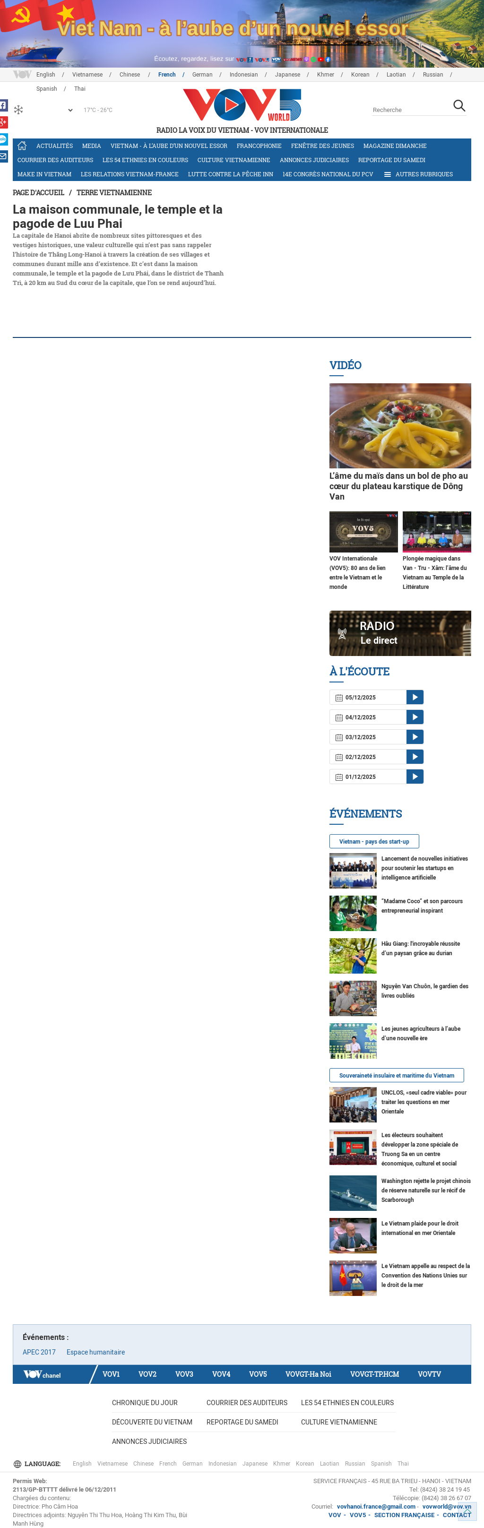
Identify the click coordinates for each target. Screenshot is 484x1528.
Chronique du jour (145, 1403)
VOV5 (258, 1374)
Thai (403, 1463)
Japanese (287, 74)
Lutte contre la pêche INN (230, 174)
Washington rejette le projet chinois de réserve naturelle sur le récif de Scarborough (426, 1190)
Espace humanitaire (96, 1352)
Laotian (396, 74)
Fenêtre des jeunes (322, 145)
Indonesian (244, 74)
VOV (334, 1515)
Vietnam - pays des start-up (374, 841)
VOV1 (111, 1374)
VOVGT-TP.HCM (374, 1374)
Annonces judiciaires (314, 160)
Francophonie (259, 145)
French (167, 74)
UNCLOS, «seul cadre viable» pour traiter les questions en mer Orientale (424, 1102)
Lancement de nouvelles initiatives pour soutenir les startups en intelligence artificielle (424, 868)
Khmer (325, 74)
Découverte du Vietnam (152, 1422)
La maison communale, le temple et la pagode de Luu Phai (118, 216)
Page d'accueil (38, 192)
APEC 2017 (39, 1352)
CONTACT (457, 1515)
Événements (365, 813)
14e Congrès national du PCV (328, 174)
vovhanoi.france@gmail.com (375, 1506)
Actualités (54, 145)
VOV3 (184, 1374)
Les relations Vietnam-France (130, 174)
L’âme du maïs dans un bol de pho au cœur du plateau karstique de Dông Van (398, 486)
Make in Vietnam (44, 174)
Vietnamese (87, 74)
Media (91, 145)
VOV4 (221, 1374)
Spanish (381, 1463)
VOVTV (429, 1374)
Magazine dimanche (395, 145)
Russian (433, 74)
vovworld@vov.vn (447, 1506)
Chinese (130, 74)
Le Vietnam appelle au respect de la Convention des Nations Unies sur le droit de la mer (425, 1275)
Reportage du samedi (391, 160)
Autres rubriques (418, 174)
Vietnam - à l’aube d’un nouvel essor (169, 145)
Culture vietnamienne (234, 160)
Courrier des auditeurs (55, 160)
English (45, 74)
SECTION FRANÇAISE (404, 1515)
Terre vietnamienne (114, 192)
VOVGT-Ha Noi (308, 1374)
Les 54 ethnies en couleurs (145, 160)
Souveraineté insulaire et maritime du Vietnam (396, 1075)
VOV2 (147, 1374)
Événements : (46, 1337)
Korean (360, 74)
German (202, 74)
